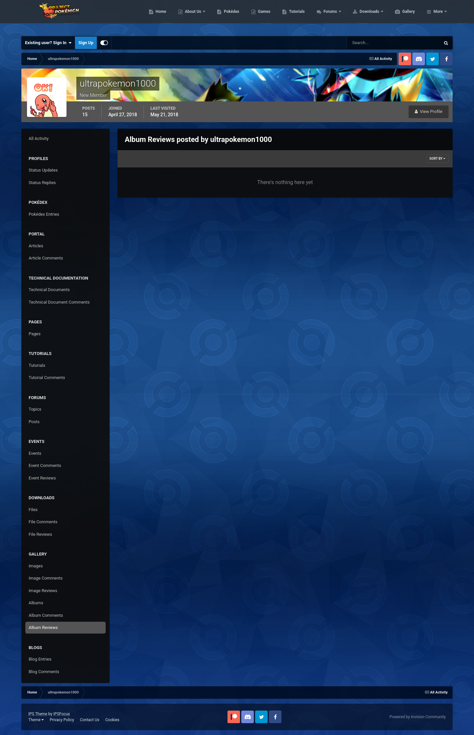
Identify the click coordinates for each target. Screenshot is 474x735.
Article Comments (46, 258)
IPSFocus (61, 714)
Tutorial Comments (47, 377)
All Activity (39, 138)
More (438, 16)
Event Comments (45, 465)
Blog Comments (44, 671)
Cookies (112, 720)
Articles (36, 245)
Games (295, 16)
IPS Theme (37, 714)
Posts (34, 421)
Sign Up (85, 42)
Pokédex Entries (44, 214)
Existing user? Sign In (48, 43)
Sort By (437, 158)
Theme (36, 720)
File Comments (43, 521)
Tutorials (328, 16)
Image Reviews (43, 590)
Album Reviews (43, 627)
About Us (225, 16)
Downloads (401, 16)
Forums (362, 16)
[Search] (373, 43)
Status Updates (43, 170)
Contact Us (89, 720)
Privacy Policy (62, 720)
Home (192, 16)
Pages (34, 333)
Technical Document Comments (59, 302)
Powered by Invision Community (417, 717)
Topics (35, 409)
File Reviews (40, 534)
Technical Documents (49, 289)
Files (33, 509)
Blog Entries (40, 659)
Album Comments (46, 615)
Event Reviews (42, 478)
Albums (36, 602)
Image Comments (46, 578)
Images (36, 565)
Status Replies (42, 182)
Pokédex (262, 16)
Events (35, 453)
